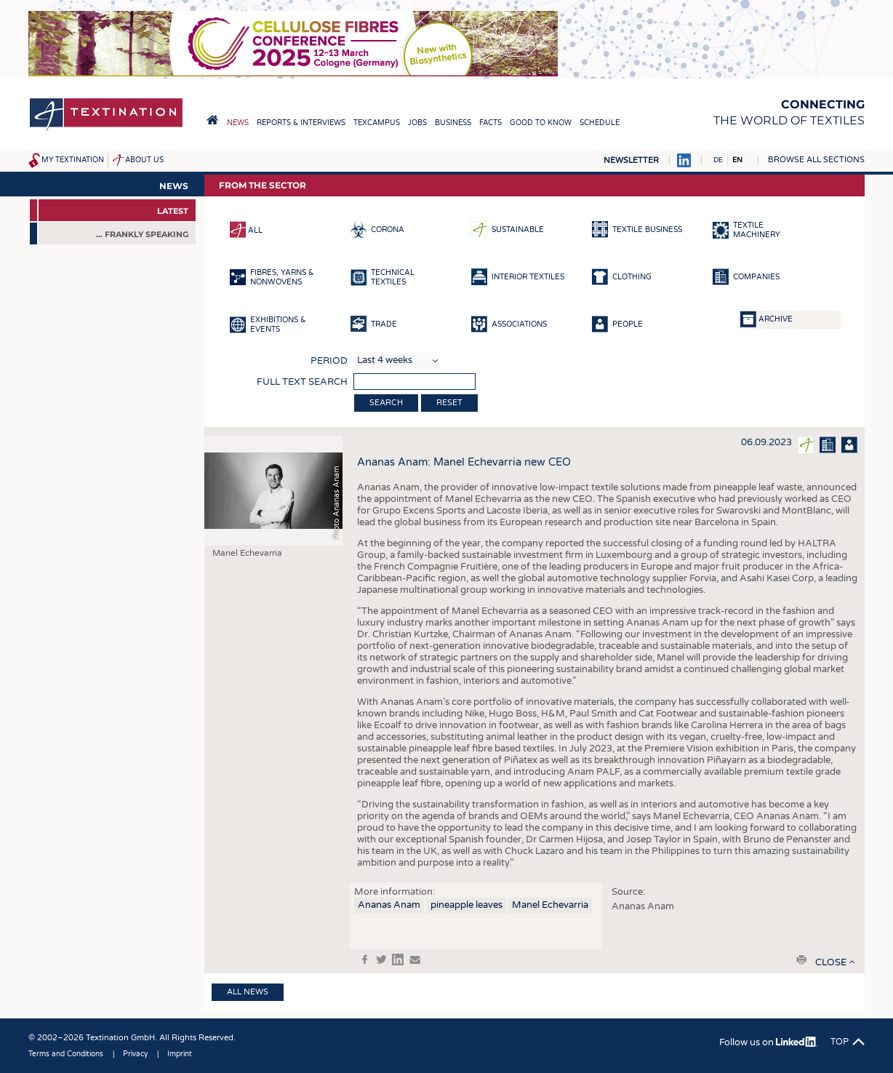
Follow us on (768, 1042)
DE (718, 160)
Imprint (179, 1054)
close (830, 962)
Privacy (135, 1054)
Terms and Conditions (65, 1054)
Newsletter (631, 160)
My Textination (72, 160)
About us (144, 160)
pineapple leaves (466, 905)
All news (247, 992)
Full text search (302, 382)
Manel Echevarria (550, 905)
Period (329, 361)
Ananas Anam (389, 905)
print (801, 959)
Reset (449, 402)
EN (737, 160)
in (398, 959)
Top (839, 1042)
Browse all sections (816, 159)
